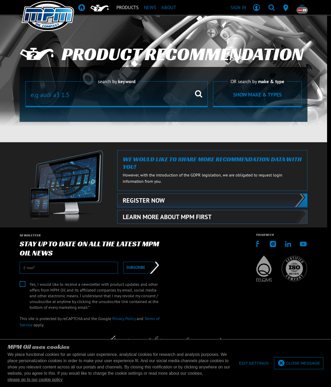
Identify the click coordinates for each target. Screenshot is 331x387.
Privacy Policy (124, 318)
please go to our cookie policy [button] (35, 379)
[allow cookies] (298, 363)
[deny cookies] (253, 363)
